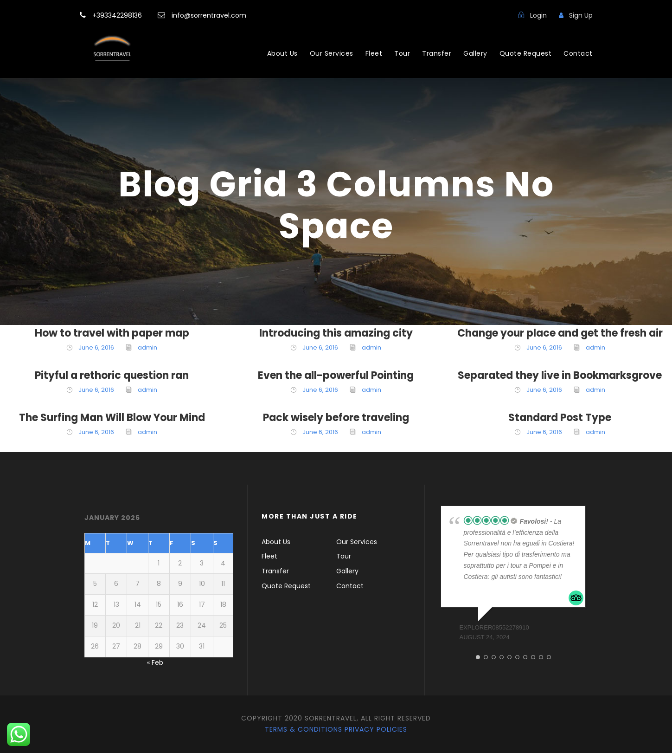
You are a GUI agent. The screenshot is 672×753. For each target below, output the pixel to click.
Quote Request (525, 53)
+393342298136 (118, 15)
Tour (402, 53)
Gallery (475, 53)
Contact (578, 53)
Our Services (331, 53)
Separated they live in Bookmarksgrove (560, 375)
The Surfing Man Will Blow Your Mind (112, 417)
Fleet (374, 53)
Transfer (436, 53)
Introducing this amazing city (336, 333)
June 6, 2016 (96, 347)
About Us (282, 53)
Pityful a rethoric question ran (112, 375)
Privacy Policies (376, 729)
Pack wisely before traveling (336, 417)
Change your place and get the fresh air (560, 333)
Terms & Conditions (303, 729)
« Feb (155, 662)
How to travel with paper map (112, 333)
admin (147, 347)
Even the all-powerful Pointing (336, 375)
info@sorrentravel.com (208, 15)
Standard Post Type (559, 417)
